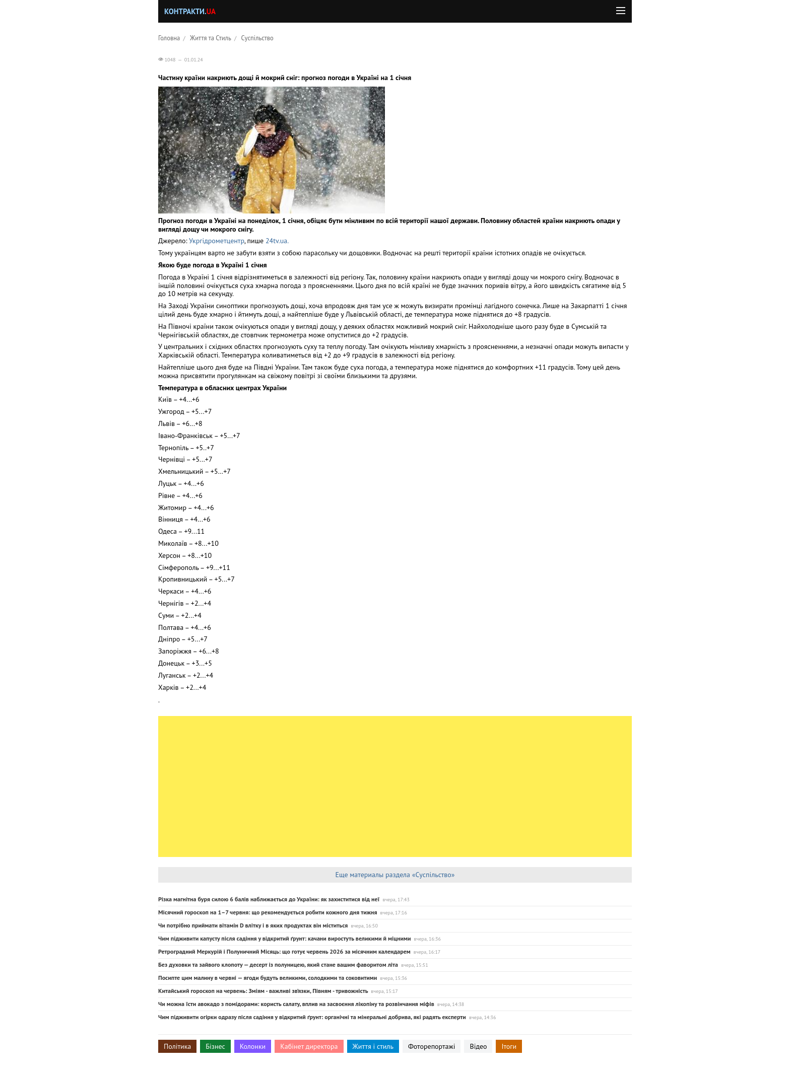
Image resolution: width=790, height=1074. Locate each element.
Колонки (253, 1046)
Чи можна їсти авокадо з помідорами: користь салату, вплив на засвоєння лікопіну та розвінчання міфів (296, 1004)
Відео (478, 1046)
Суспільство (257, 38)
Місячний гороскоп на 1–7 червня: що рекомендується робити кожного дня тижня (267, 912)
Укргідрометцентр (216, 240)
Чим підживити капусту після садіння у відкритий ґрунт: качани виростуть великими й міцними (284, 938)
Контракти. (190, 11)
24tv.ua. (277, 240)
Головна (169, 38)
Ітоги (508, 1046)
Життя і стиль (373, 1046)
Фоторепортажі (431, 1046)
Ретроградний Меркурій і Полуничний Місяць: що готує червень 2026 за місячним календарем (284, 951)
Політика (177, 1046)
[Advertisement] (395, 786)
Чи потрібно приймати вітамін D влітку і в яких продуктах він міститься (253, 925)
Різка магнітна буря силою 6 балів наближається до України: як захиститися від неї (268, 899)
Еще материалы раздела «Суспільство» (394, 874)
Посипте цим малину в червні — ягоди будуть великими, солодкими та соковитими (267, 977)
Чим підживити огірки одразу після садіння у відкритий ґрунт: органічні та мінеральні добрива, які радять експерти (312, 1017)
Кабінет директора (309, 1046)
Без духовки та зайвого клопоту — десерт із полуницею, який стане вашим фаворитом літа (278, 964)
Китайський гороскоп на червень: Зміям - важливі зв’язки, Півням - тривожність (263, 990)
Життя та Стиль (210, 38)
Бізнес (215, 1046)
